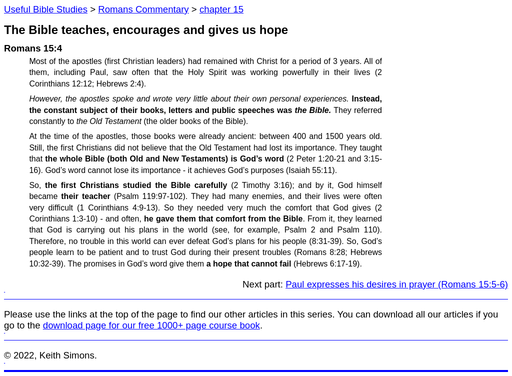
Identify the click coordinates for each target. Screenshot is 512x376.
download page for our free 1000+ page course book (151, 325)
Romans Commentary (143, 9)
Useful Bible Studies (46, 9)
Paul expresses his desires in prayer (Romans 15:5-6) (397, 284)
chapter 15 (222, 9)
